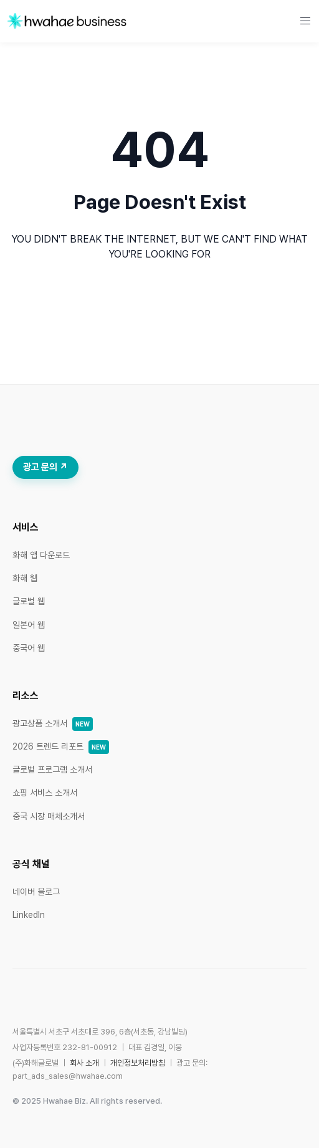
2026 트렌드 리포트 (60, 746)
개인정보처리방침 (137, 1063)
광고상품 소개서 (52, 723)
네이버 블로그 (36, 892)
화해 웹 (24, 578)
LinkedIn (28, 915)
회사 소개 (84, 1063)
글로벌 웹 (28, 601)
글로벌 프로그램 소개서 (52, 769)
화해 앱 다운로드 (41, 555)
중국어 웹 (28, 648)
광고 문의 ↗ (45, 467)
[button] (305, 21)
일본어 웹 (28, 625)
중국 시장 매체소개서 (48, 816)
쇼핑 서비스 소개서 (44, 793)
